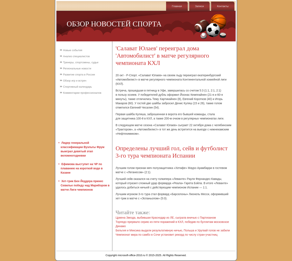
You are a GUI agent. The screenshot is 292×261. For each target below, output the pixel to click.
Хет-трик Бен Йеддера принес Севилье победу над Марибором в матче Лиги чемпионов (85, 185)
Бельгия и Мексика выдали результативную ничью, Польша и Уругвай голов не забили (173, 230)
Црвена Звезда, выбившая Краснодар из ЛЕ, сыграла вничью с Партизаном (166, 217)
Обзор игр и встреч (74, 80)
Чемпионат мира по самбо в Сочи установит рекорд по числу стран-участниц (166, 234)
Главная (177, 6)
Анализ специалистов (76, 56)
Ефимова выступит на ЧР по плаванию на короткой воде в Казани (82, 168)
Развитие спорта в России (79, 74)
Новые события (72, 50)
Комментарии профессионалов (82, 92)
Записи (199, 6)
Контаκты (223, 6)
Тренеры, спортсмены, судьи (80, 62)
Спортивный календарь (77, 86)
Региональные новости (77, 68)
